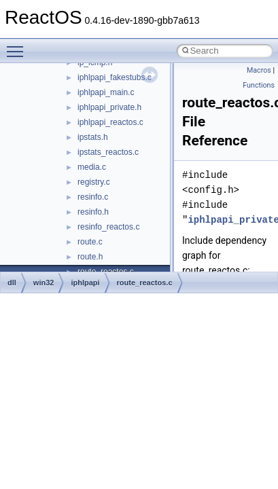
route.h (90, 256)
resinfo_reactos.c (108, 227)
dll (11, 282)
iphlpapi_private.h (109, 107)
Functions (259, 85)
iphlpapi (85, 282)
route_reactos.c (145, 282)
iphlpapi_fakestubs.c (114, 77)
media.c (91, 167)
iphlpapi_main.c (105, 92)
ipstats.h (92, 137)
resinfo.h (93, 212)
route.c (90, 242)
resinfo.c (92, 197)
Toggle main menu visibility (18, 45)
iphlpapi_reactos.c (110, 122)
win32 (43, 282)
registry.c (93, 182)
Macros (259, 70)
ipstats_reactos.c (108, 152)
